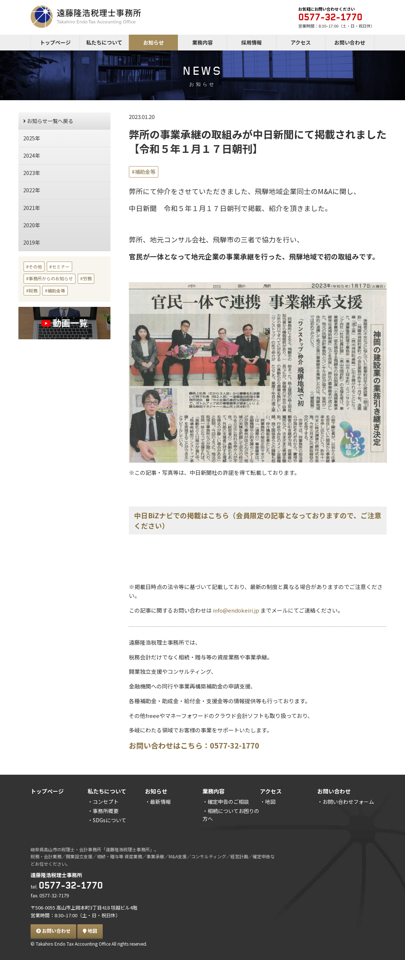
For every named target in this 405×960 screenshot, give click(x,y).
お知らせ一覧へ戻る (48, 121)
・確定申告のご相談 (225, 801)
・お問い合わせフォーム (345, 801)
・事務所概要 (103, 810)
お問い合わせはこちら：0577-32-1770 (194, 745)
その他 (35, 266)
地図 (90, 930)
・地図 (267, 801)
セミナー (61, 266)
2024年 (31, 155)
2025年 (31, 138)
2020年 (31, 225)
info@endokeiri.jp (235, 610)
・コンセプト (103, 801)
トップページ (55, 42)
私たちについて (104, 42)
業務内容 (202, 42)
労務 (87, 278)
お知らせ (153, 42)
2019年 (31, 242)
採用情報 (251, 42)
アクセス (300, 42)
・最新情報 (158, 801)
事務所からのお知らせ (51, 278)
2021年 (31, 207)
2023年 (31, 172)
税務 (33, 290)
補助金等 (145, 171)
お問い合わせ (349, 42)
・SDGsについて (107, 820)
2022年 (31, 190)
